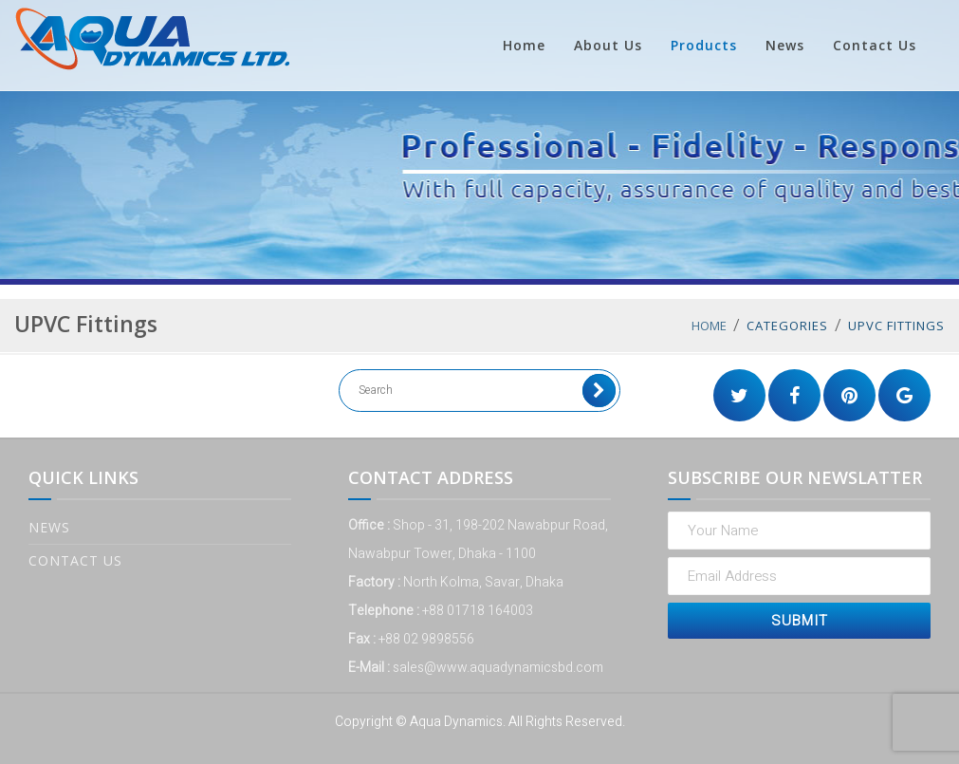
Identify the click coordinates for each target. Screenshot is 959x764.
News (784, 45)
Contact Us (874, 45)
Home (524, 45)
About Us (608, 45)
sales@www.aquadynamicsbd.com (498, 668)
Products (704, 45)
